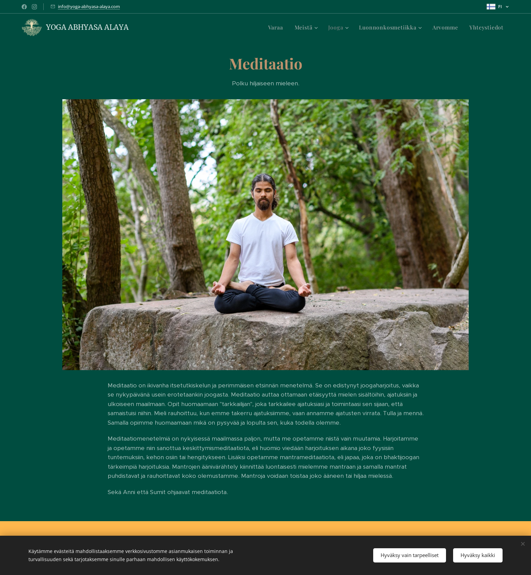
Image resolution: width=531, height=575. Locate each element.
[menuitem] (275, 27)
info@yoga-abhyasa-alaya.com (89, 6)
